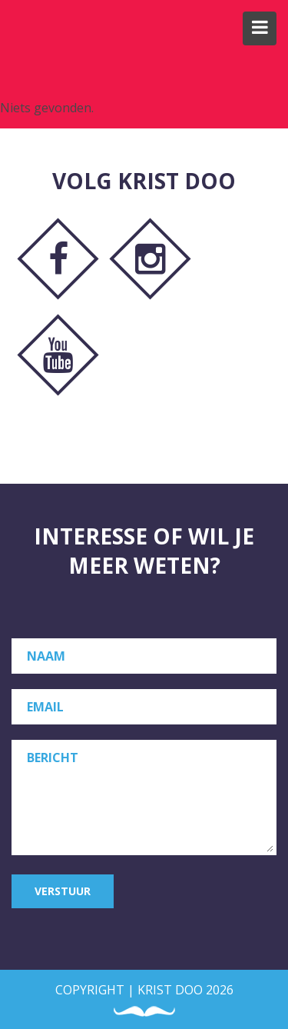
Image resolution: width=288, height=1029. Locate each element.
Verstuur (63, 891)
